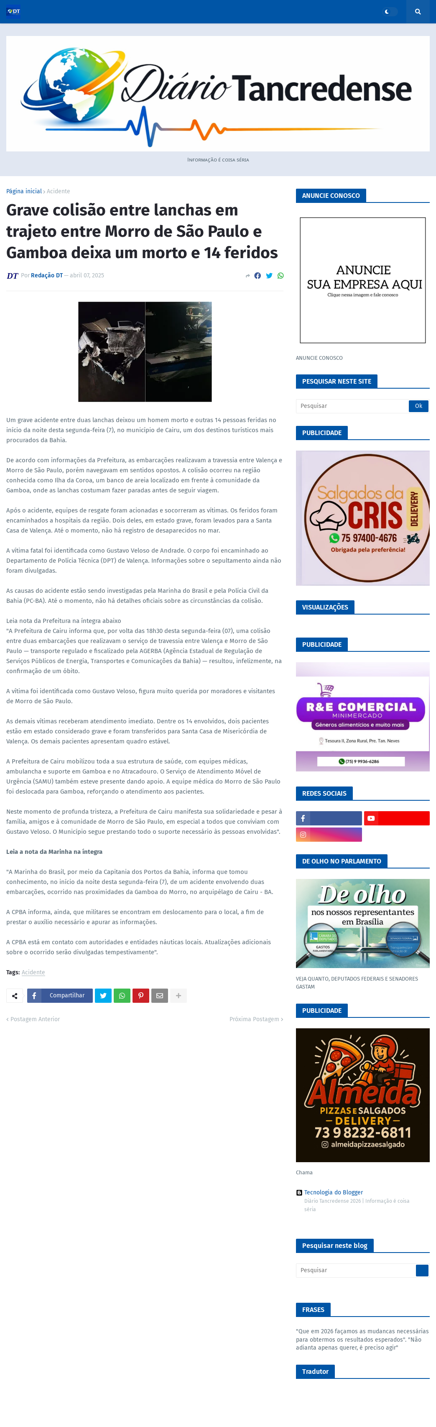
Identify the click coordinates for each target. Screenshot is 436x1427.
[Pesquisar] (363, 406)
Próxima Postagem (254, 1019)
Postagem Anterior (35, 1019)
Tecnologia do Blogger (329, 1192)
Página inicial (24, 192)
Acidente (58, 192)
